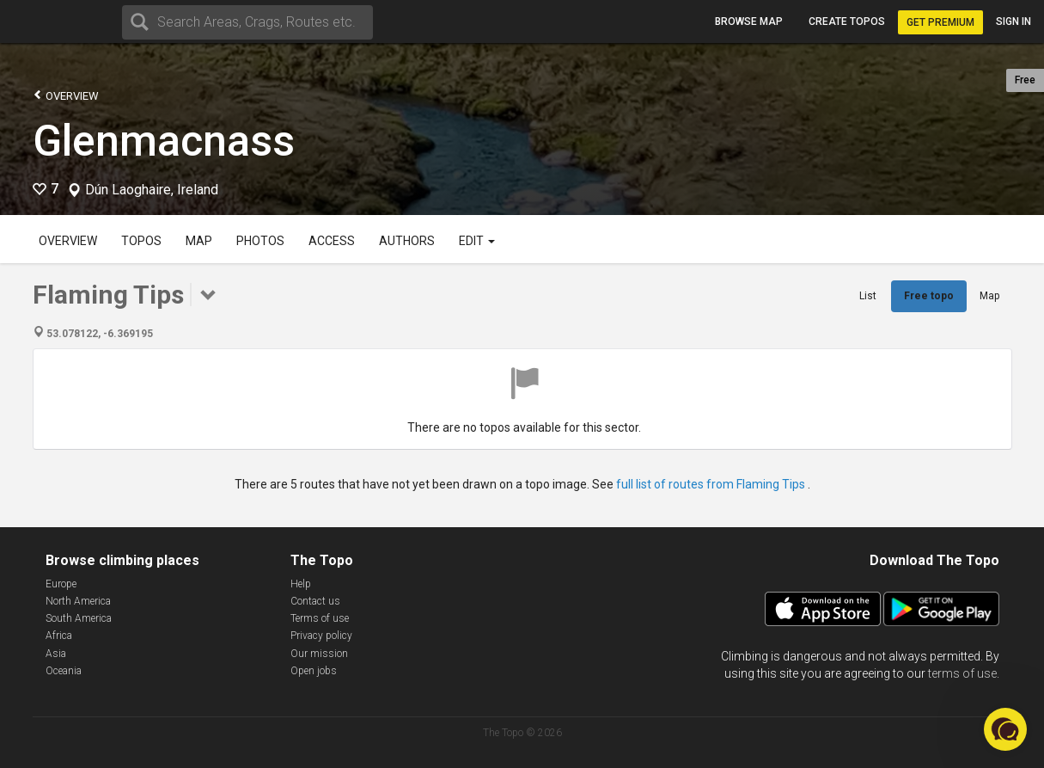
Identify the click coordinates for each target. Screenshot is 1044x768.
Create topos (847, 21)
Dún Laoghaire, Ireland (151, 190)
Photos (260, 241)
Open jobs (313, 671)
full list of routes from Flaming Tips (712, 484)
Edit (477, 241)
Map (199, 241)
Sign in (1013, 21)
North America (78, 601)
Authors (407, 241)
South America (79, 618)
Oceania (64, 671)
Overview (66, 95)
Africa (59, 636)
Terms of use (319, 618)
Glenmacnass (164, 141)
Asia (56, 654)
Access (331, 241)
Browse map (749, 21)
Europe (61, 584)
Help (300, 584)
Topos (141, 241)
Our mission (319, 654)
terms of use (962, 673)
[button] (1005, 729)
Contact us (315, 601)
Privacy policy (321, 636)
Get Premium (940, 22)
